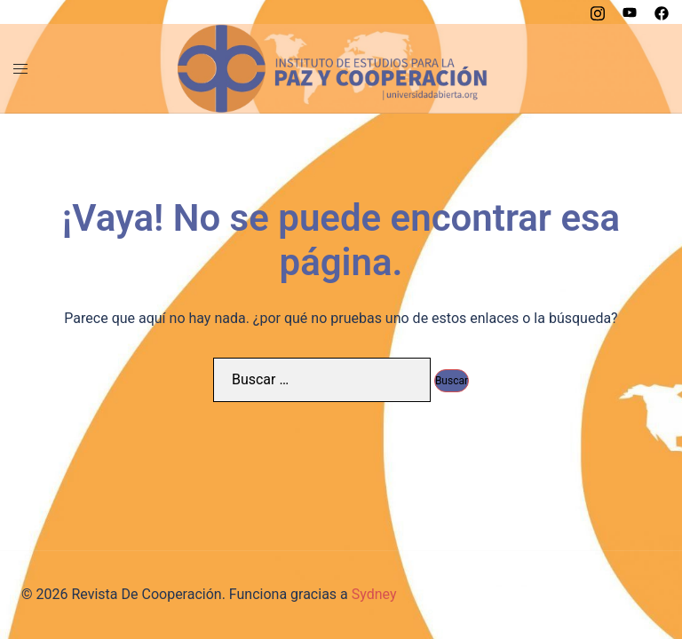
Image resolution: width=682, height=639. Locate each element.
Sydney (374, 594)
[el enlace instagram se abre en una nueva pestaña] (598, 11)
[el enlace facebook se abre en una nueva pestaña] (661, 11)
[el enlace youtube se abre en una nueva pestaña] (630, 11)
